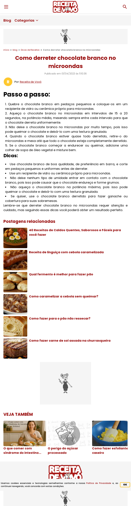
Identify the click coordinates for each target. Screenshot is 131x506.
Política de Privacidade (98, 483)
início (6, 49)
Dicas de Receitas (30, 49)
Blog (7, 20)
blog (15, 49)
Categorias (26, 20)
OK (125, 484)
